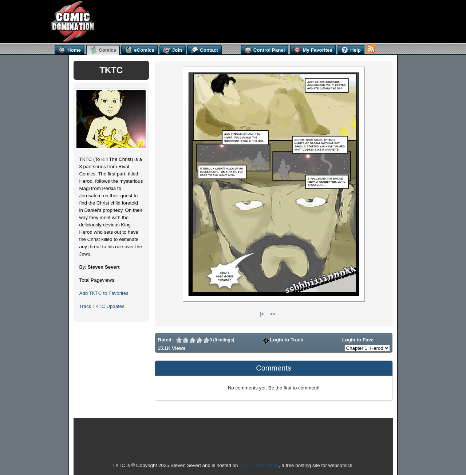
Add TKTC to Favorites (104, 293)
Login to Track (283, 340)
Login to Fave (354, 340)
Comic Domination (259, 465)
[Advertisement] (235, 20)
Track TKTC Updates (102, 306)
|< (262, 314)
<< (273, 314)
